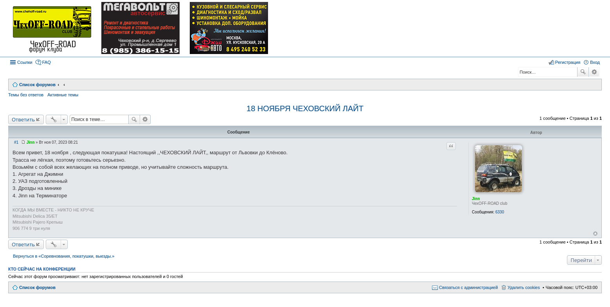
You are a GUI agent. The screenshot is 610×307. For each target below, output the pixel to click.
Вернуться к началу (595, 233)
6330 (499, 212)
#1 (16, 142)
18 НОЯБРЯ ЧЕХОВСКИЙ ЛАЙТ (305, 108)
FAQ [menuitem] (46, 62)
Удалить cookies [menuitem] (523, 287)
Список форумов (37, 287)
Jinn (476, 199)
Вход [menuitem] (595, 62)
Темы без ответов (25, 94)
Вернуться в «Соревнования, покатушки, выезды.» (63, 256)
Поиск (583, 72)
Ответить (23, 119)
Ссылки (24, 62)
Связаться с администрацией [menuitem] (468, 287)
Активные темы (62, 94)
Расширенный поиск (594, 72)
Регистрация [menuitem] (567, 62)
